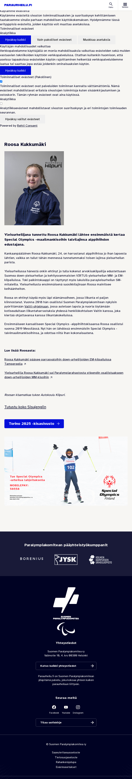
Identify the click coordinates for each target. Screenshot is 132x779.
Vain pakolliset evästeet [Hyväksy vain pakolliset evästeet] (54, 40)
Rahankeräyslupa (66, 762)
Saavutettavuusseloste (66, 752)
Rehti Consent (27, 126)
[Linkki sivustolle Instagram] (78, 709)
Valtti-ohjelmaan (36, 306)
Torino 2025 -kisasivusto (31, 423)
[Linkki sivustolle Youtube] (66, 709)
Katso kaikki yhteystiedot (58, 666)
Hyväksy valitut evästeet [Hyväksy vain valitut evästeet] (22, 119)
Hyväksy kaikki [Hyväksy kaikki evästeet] (15, 40)
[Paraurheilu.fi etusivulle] (18, 5)
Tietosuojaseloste (66, 757)
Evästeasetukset (66, 767)
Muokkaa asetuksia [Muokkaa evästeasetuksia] (96, 40)
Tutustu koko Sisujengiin (25, 406)
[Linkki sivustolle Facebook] (54, 709)
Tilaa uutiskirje (51, 722)
